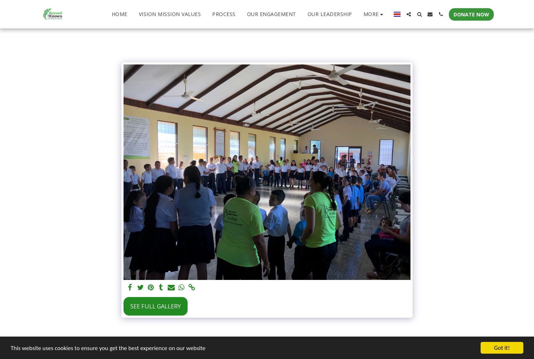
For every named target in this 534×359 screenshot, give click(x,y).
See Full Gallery (155, 306)
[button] (409, 14)
